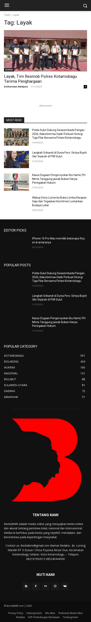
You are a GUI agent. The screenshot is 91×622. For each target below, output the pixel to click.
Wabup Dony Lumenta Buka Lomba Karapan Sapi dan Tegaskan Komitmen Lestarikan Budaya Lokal (59, 201)
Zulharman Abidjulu (16, 86)
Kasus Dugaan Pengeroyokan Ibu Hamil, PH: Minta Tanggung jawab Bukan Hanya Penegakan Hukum (59, 178)
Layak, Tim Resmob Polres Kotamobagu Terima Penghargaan (40, 79)
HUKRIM (9, 69)
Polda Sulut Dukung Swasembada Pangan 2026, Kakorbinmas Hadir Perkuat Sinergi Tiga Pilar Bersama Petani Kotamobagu (58, 133)
